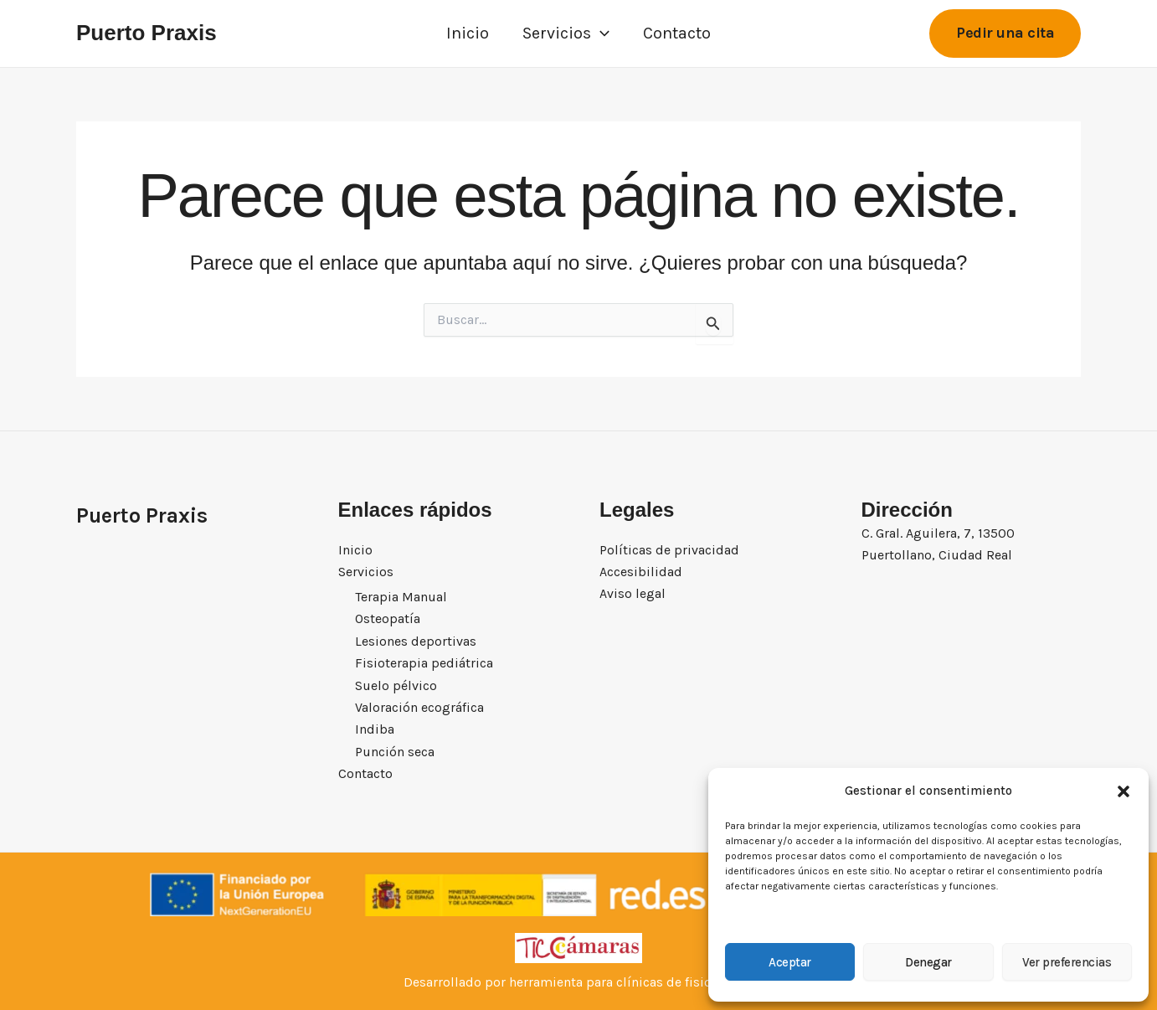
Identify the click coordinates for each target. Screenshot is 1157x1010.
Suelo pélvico (396, 685)
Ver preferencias (1066, 962)
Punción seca (395, 752)
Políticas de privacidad (669, 549)
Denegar (928, 962)
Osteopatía (387, 619)
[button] (1123, 791)
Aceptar (790, 962)
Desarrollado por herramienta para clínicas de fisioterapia (579, 982)
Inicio (467, 33)
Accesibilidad (640, 572)
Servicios (565, 33)
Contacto (677, 33)
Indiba (374, 730)
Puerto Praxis (146, 32)
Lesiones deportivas (415, 641)
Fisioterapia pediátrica (424, 663)
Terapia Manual (401, 597)
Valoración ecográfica (419, 707)
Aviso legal (632, 593)
